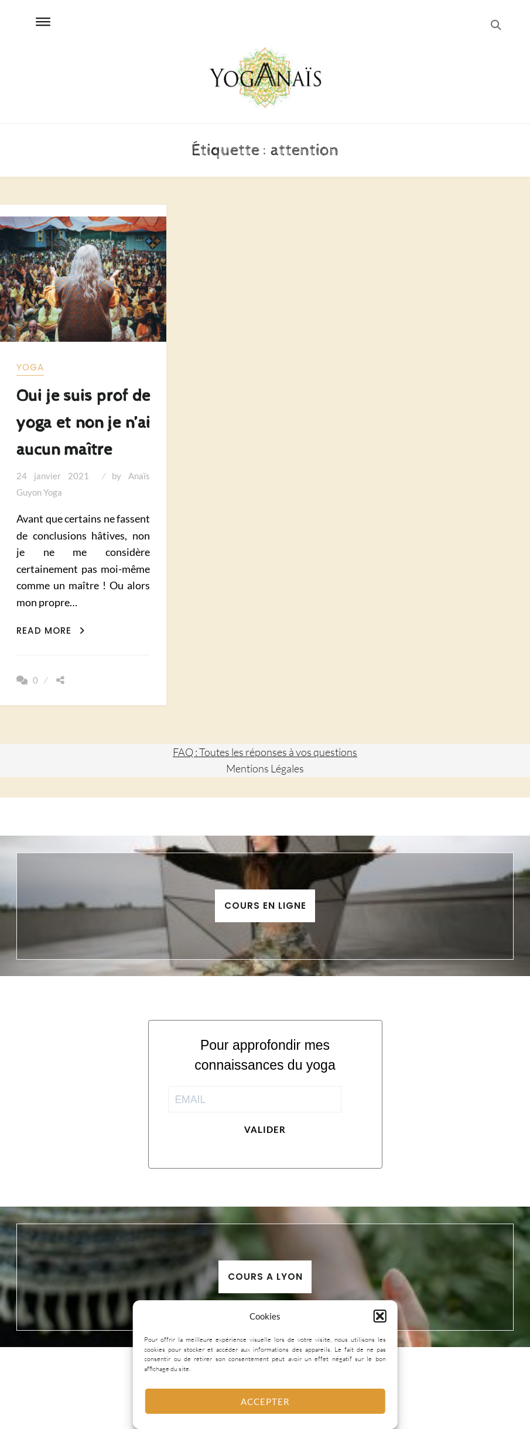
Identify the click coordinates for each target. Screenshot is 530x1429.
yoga (30, 367)
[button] (380, 1316)
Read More (50, 630)
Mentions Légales (265, 768)
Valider (265, 1129)
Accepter (265, 1401)
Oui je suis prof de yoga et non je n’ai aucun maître (82, 422)
